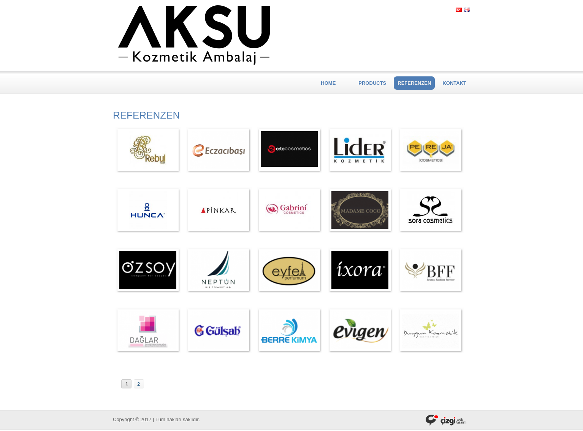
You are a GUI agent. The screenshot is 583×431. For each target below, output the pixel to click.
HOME (328, 83)
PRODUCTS (372, 83)
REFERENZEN (414, 83)
